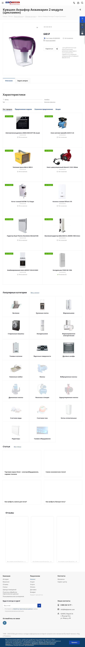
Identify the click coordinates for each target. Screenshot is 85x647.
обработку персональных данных (23, 609)
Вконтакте (4, 623)
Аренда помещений (9, 589)
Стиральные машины (16, 334)
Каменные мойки (15, 377)
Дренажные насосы (16, 397)
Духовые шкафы (69, 356)
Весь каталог (35, 293)
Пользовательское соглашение (13, 596)
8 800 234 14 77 (66, 605)
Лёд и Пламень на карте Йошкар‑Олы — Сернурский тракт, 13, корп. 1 (17, 561)
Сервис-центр (62, 582)
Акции (32, 582)
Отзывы (5, 584)
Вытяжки (16, 313)
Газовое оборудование (42, 439)
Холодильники (42, 334)
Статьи (5, 587)
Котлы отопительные (69, 418)
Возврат (33, 592)
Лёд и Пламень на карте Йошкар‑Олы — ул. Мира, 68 (43, 561)
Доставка (33, 589)
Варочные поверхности (42, 356)
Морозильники (68, 313)
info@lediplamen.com (68, 609)
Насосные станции (42, 397)
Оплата (32, 587)
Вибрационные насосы (68, 377)
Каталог (32, 579)
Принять (74, 642)
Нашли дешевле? (50, 40)
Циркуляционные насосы (68, 397)
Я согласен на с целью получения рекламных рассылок (21, 610)
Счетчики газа (42, 418)
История (5, 579)
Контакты (61, 576)
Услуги (32, 584)
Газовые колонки (16, 356)
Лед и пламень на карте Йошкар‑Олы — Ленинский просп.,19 (68, 561)
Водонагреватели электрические (68, 334)
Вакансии (6, 582)
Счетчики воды (16, 418)
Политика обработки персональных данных (10, 593)
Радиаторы (16, 439)
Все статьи (17, 447)
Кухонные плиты (42, 313)
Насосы (42, 377)
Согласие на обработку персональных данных (39, 644)
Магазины (61, 579)
